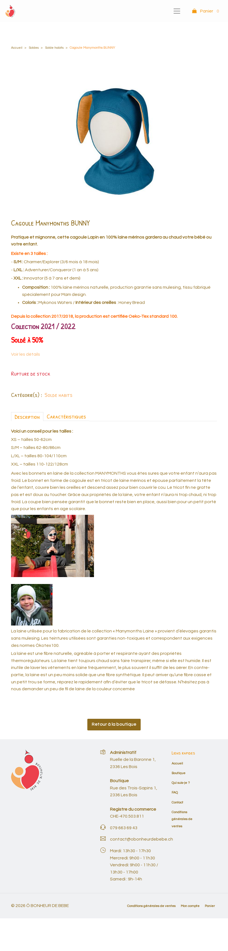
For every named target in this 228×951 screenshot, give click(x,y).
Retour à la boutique (114, 724)
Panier (210, 906)
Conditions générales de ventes (182, 819)
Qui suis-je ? (181, 783)
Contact (177, 802)
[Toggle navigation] (177, 11)
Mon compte (190, 906)
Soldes (34, 48)
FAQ (175, 792)
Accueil (16, 48)
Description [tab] (27, 416)
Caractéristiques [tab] (66, 416)
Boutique (178, 773)
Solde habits (54, 48)
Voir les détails (25, 354)
